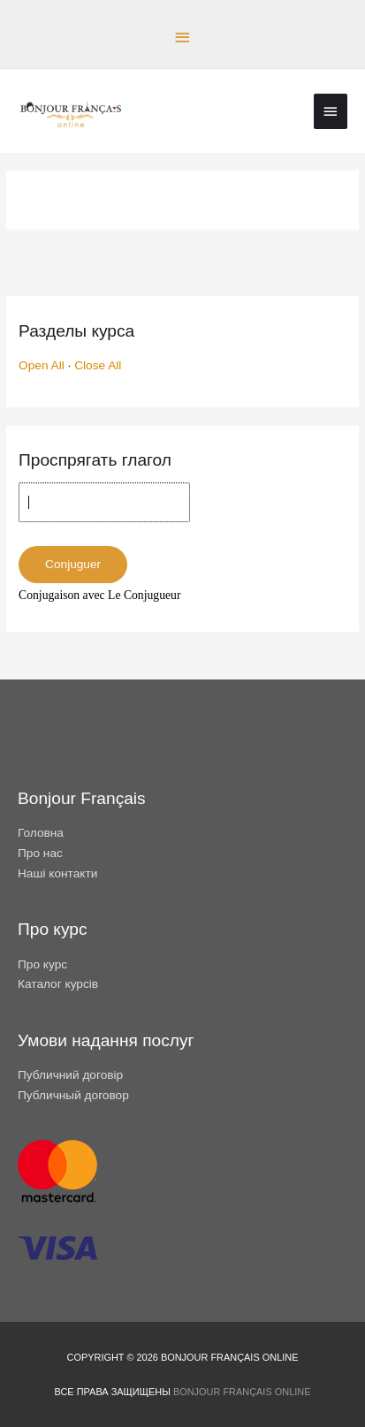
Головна (41, 832)
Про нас (40, 853)
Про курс (42, 964)
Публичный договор (73, 1095)
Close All (97, 365)
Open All (42, 365)
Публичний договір (70, 1075)
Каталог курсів (58, 984)
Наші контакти (57, 873)
